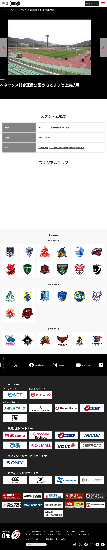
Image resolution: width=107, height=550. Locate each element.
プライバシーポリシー (34, 539)
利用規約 (49, 539)
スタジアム (13, 10)
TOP (4, 10)
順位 (45, 531)
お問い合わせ (61, 539)
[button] (3, 47)
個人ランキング (56, 531)
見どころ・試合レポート (35, 534)
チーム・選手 (70, 531)
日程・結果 (36, 531)
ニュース (81, 531)
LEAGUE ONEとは (82, 534)
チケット (91, 3)
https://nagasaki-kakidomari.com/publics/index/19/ (61, 147)
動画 (59, 534)
